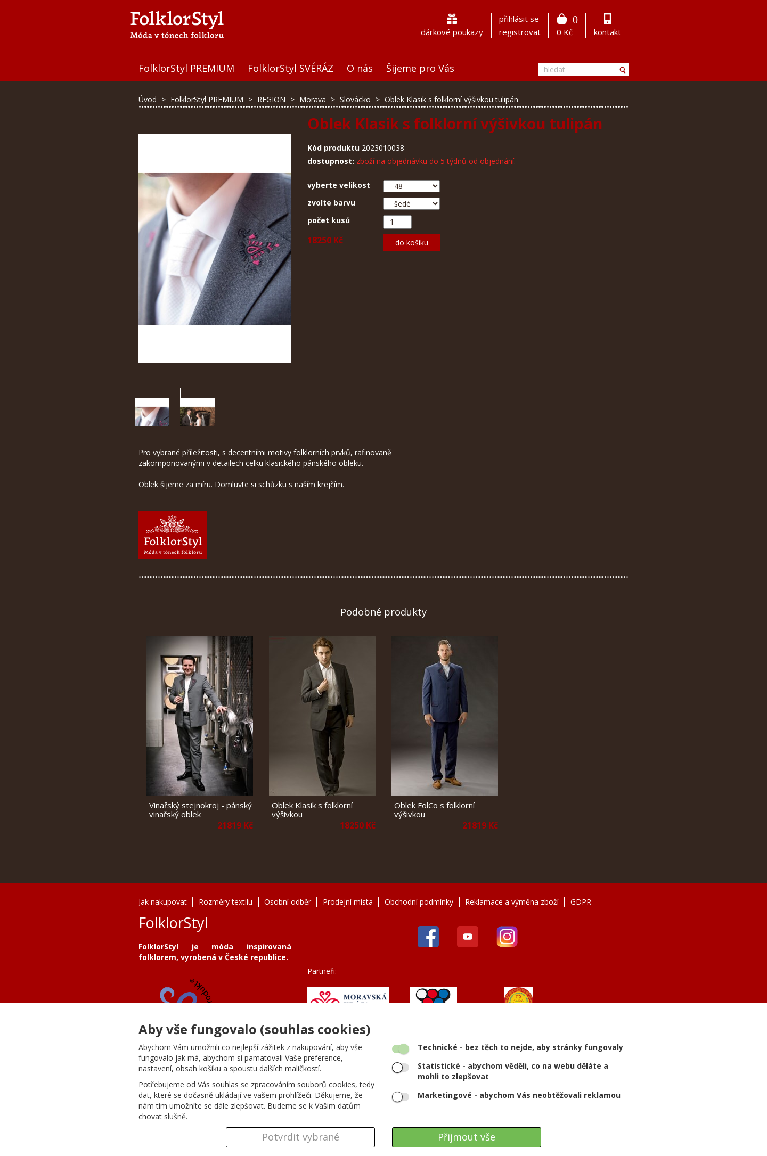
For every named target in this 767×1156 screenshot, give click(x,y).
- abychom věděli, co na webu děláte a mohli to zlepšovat (513, 1071)
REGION (272, 99)
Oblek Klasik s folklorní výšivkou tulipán (451, 99)
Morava (313, 99)
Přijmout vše (466, 1136)
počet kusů (328, 220)
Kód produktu (333, 148)
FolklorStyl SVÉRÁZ (290, 68)
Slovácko (356, 99)
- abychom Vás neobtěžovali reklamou (519, 1095)
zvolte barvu (331, 203)
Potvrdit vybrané (300, 1136)
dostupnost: (330, 161)
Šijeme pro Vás (420, 68)
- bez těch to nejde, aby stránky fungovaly (520, 1047)
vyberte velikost (338, 185)
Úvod (147, 99)
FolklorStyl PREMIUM (186, 68)
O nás (360, 68)
